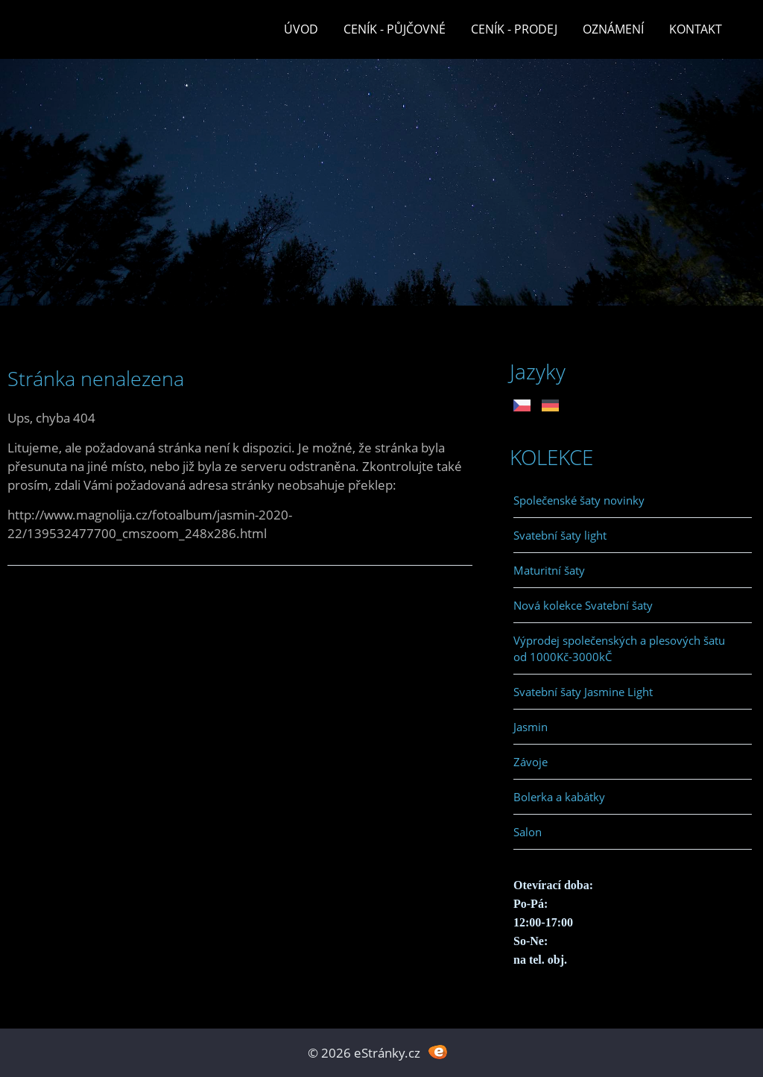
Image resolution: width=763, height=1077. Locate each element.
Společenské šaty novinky (579, 500)
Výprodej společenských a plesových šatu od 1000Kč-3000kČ (619, 648)
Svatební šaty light (560, 535)
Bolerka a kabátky (559, 796)
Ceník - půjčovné (394, 29)
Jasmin (530, 726)
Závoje (530, 761)
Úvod (301, 29)
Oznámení (613, 29)
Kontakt (695, 29)
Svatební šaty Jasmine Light (583, 691)
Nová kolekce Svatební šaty (583, 605)
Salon (527, 831)
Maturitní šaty (549, 570)
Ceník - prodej (514, 29)
